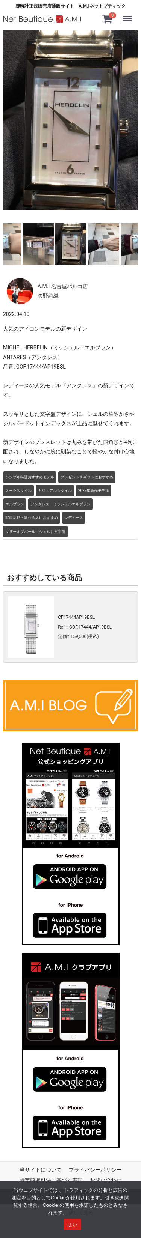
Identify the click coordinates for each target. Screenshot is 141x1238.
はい (72, 1224)
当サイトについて (41, 1170)
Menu (128, 15)
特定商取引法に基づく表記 (51, 1180)
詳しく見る (81, 1212)
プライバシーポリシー (95, 1170)
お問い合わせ (105, 1180)
